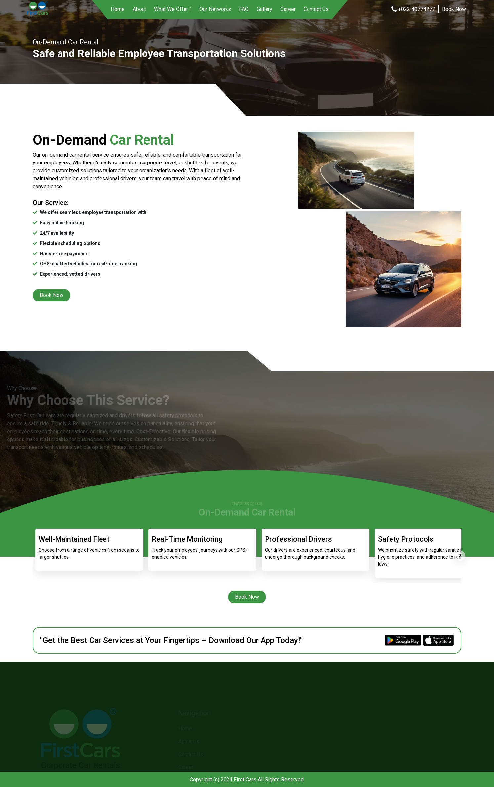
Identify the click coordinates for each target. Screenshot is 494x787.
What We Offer (171, 9)
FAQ (244, 9)
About (139, 9)
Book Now (454, 9)
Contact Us (316, 9)
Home (118, 9)
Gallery (264, 9)
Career (288, 9)
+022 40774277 (413, 9)
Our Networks (215, 9)
